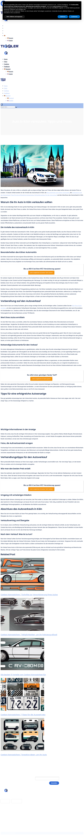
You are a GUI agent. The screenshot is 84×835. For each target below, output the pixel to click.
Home (5, 26)
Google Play (16, 801)
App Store (5, 801)
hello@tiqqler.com (9, 796)
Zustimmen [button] (74, 16)
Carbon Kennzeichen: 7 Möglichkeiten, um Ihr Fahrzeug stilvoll (29, 634)
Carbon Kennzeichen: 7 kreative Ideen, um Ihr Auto (24, 754)
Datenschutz (7, 815)
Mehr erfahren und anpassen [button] (14, 16)
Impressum (7, 813)
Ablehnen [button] (62, 16)
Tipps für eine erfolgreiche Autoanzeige (22, 195)
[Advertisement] (42, 414)
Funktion (6, 30)
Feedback (7, 33)
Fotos (5, 28)
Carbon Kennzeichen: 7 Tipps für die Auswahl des (23, 714)
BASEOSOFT (12, 833)
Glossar (6, 810)
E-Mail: (30, 778)
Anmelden (54, 783)
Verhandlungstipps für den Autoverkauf (45, 195)
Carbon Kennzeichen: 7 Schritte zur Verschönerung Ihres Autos (29, 594)
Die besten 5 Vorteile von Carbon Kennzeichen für (23, 674)
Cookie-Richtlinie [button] (56, 6)
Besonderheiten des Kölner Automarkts (58, 192)
